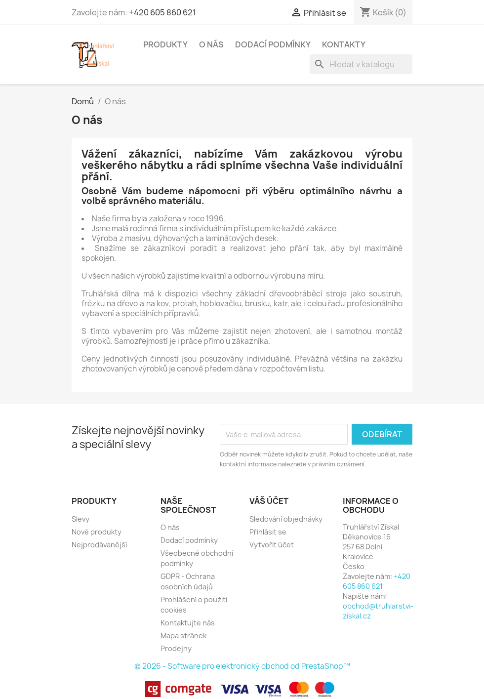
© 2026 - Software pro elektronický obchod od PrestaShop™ (242, 666)
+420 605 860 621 (162, 12)
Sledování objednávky (286, 519)
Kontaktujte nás (188, 622)
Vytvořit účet (271, 544)
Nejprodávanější (99, 544)
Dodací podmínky (273, 44)
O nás (211, 44)
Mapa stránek (183, 635)
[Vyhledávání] (361, 64)
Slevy (80, 519)
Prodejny (176, 648)
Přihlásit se (267, 531)
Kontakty (343, 44)
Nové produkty (96, 531)
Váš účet (268, 500)
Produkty (165, 44)
